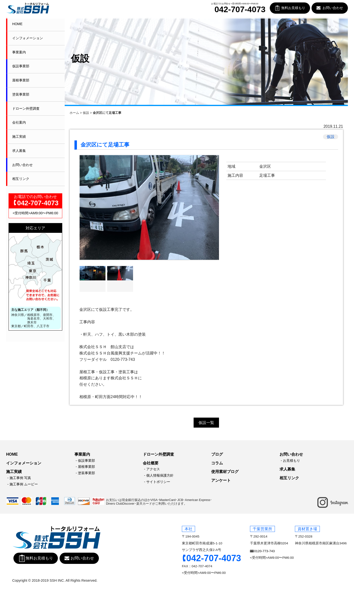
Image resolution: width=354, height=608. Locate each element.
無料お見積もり (293, 8)
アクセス (153, 469)
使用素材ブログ (225, 472)
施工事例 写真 (20, 478)
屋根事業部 (20, 80)
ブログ (217, 454)
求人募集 (19, 151)
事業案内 (19, 52)
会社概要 (150, 463)
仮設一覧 (206, 423)
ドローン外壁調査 (26, 108)
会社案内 (19, 122)
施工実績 (19, 136)
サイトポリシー (158, 482)
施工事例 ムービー (24, 484)
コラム (217, 463)
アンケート (221, 480)
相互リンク (20, 179)
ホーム (74, 113)
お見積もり (291, 460)
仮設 (86, 113)
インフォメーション (27, 38)
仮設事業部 (20, 66)
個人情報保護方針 (160, 475)
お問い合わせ (333, 8)
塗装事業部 (20, 94)
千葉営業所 (262, 529)
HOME (17, 24)
